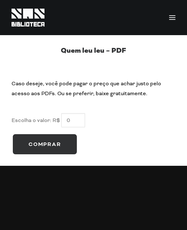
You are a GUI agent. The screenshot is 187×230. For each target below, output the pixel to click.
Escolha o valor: (31, 120)
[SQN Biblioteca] (93, 18)
